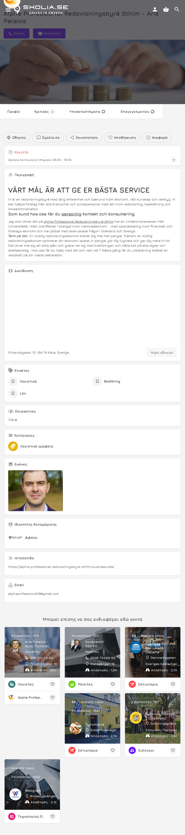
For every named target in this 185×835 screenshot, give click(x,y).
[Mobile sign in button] (155, 9)
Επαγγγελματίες (137, 111)
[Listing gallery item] (35, 490)
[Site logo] (42, 10)
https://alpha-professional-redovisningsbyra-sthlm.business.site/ (61, 567)
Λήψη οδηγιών (162, 352)
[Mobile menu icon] (8, 9)
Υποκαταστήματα (87, 111)
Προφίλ (13, 111)
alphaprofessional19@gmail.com (33, 593)
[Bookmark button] (52, 684)
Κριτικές (44, 111)
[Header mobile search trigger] (177, 9)
